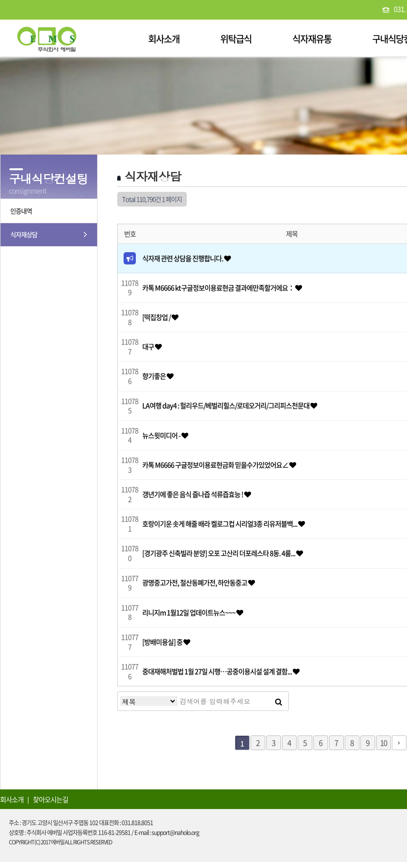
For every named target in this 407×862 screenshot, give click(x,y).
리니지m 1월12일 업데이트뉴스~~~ (189, 612)
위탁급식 (236, 39)
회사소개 (163, 39)
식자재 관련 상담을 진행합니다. (183, 258)
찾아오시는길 (50, 799)
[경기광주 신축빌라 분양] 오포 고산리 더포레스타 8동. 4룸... (219, 553)
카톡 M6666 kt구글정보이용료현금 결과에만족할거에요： (218, 287)
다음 (399, 742)
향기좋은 (154, 376)
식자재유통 (311, 39)
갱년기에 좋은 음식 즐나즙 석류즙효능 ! (193, 494)
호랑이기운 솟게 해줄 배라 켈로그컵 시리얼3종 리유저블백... (220, 523)
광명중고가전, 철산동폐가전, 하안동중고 (195, 582)
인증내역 (21, 210)
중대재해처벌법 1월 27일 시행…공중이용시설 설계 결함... (217, 671)
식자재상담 (23, 234)
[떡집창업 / (157, 317)
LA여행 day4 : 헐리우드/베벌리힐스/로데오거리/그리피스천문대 (226, 405)
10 (383, 742)
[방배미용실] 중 (162, 642)
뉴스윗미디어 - (161, 435)
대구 (148, 346)
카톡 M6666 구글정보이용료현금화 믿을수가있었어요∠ (215, 465)
